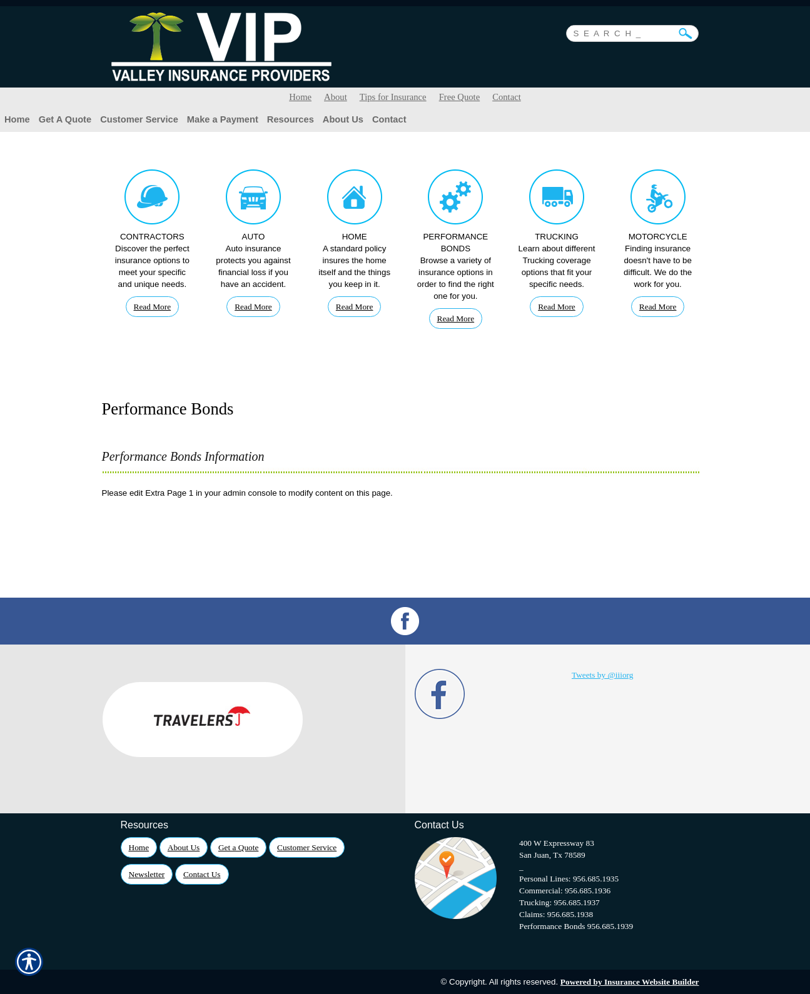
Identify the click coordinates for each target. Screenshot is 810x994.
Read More (152, 306)
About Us (184, 847)
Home (300, 97)
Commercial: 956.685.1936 (564, 890)
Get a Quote (238, 847)
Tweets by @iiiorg (602, 675)
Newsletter (147, 874)
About (335, 97)
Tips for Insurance (393, 97)
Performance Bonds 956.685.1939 (576, 926)
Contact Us (202, 874)
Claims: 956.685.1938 (556, 914)
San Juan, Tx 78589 (552, 855)
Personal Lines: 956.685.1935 (569, 878)
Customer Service (307, 847)
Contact (506, 97)
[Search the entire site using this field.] (623, 32)
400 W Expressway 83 (556, 843)
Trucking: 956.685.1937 (559, 902)
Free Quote (459, 97)
